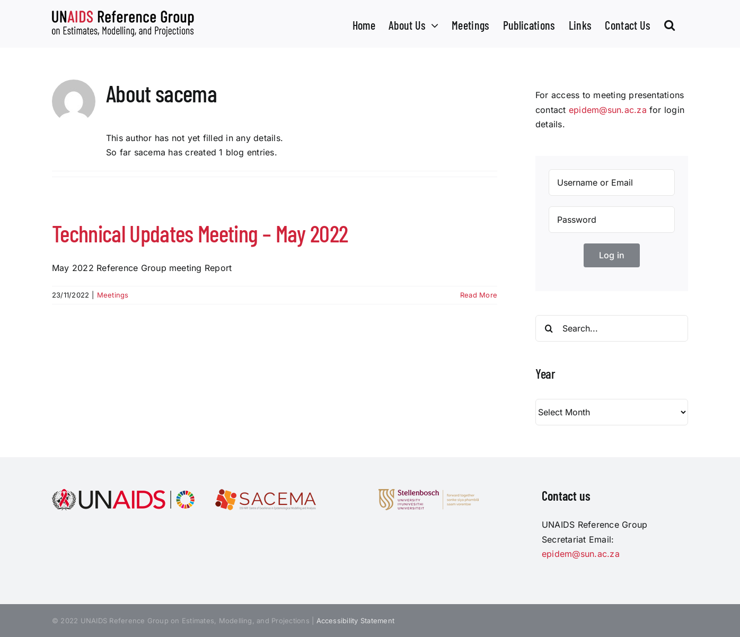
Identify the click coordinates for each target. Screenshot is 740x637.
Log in (611, 255)
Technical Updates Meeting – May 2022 (200, 233)
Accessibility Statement (355, 620)
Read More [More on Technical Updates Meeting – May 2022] (478, 295)
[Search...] (611, 328)
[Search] (548, 328)
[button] (669, 24)
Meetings (113, 295)
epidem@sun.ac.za (608, 109)
